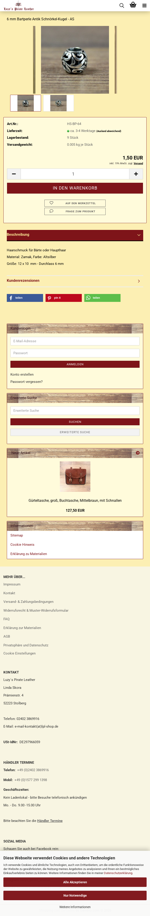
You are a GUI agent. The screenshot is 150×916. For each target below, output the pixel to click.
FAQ (6, 619)
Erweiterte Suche (75, 432)
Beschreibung (18, 234)
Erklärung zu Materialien (28, 554)
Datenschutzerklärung (118, 873)
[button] (14, 174)
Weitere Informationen (75, 907)
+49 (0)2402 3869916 (33, 770)
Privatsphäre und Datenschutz (25, 645)
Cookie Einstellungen (19, 653)
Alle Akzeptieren (75, 882)
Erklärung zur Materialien (22, 628)
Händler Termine (50, 821)
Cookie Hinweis (22, 545)
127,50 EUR (75, 510)
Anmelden (75, 364)
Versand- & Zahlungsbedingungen (28, 602)
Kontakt (9, 593)
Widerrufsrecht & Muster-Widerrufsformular (35, 610)
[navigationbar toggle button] (144, 5)
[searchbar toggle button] (121, 5)
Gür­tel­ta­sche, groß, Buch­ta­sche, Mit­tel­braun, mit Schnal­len (75, 500)
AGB (6, 636)
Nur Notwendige (75, 895)
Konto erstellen (22, 374)
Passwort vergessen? (26, 382)
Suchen (75, 421)
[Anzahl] (75, 174)
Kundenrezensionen (23, 280)
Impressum (11, 584)
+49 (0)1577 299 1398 (30, 780)
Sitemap (16, 535)
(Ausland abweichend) (108, 131)
